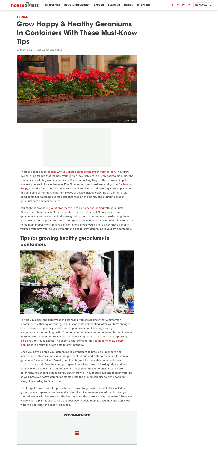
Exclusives (52, 5)
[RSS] (189, 5)
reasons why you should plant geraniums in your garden (81, 172)
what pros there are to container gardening (77, 208)
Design (128, 5)
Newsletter (203, 4)
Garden (99, 5)
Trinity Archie (26, 50)
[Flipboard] (183, 5)
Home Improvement (77, 5)
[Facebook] (172, 5)
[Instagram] (178, 5)
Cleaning (114, 5)
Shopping (143, 5)
